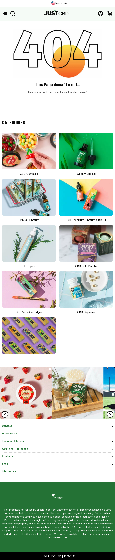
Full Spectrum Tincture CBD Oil (86, 220)
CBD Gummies (29, 173)
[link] (26, 418)
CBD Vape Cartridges (29, 312)
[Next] (110, 414)
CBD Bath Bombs (86, 266)
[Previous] (5, 414)
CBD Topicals (29, 266)
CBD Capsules (86, 312)
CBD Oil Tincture (28, 220)
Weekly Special (86, 173)
